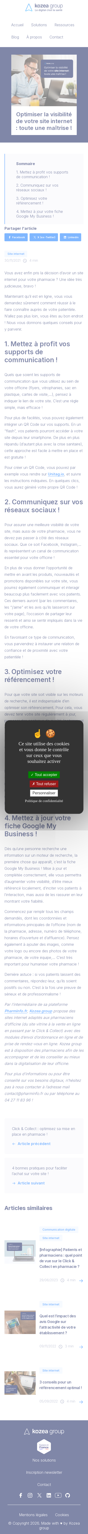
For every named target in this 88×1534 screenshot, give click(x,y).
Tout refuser (44, 784)
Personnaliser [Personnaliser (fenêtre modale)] (44, 793)
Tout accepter (44, 775)
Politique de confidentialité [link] (44, 801)
